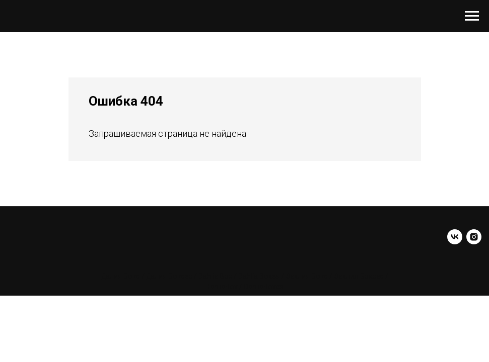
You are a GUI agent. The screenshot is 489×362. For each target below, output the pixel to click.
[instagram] (473, 236)
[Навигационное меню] (472, 16)
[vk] (454, 236)
